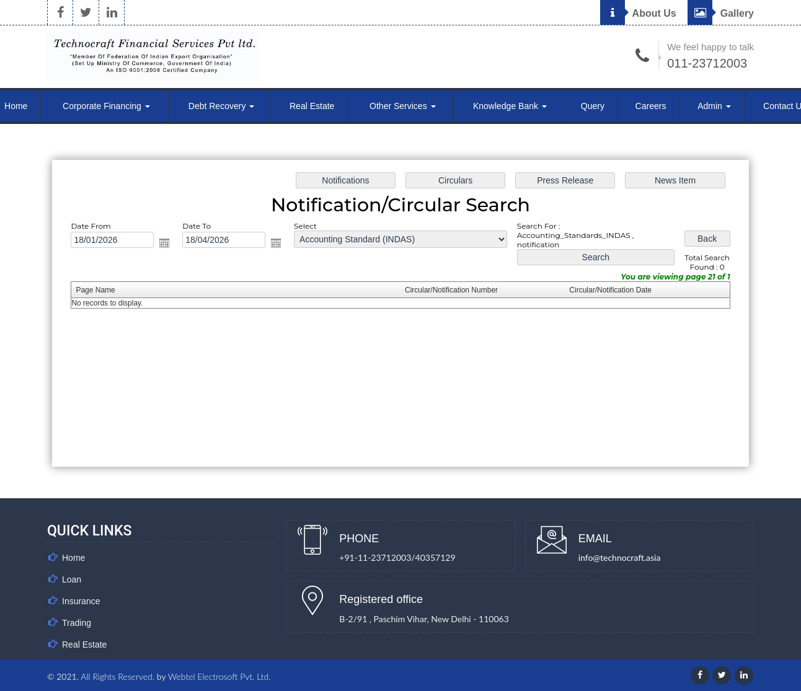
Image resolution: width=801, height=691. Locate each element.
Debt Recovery (221, 106)
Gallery (721, 13)
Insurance (81, 601)
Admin (714, 106)
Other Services (402, 106)
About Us (638, 13)
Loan (71, 579)
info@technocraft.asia (619, 557)
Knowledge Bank (510, 106)
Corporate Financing (106, 106)
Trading (76, 623)
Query (592, 106)
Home (73, 558)
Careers (650, 106)
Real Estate (312, 106)
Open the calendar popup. (164, 243)
